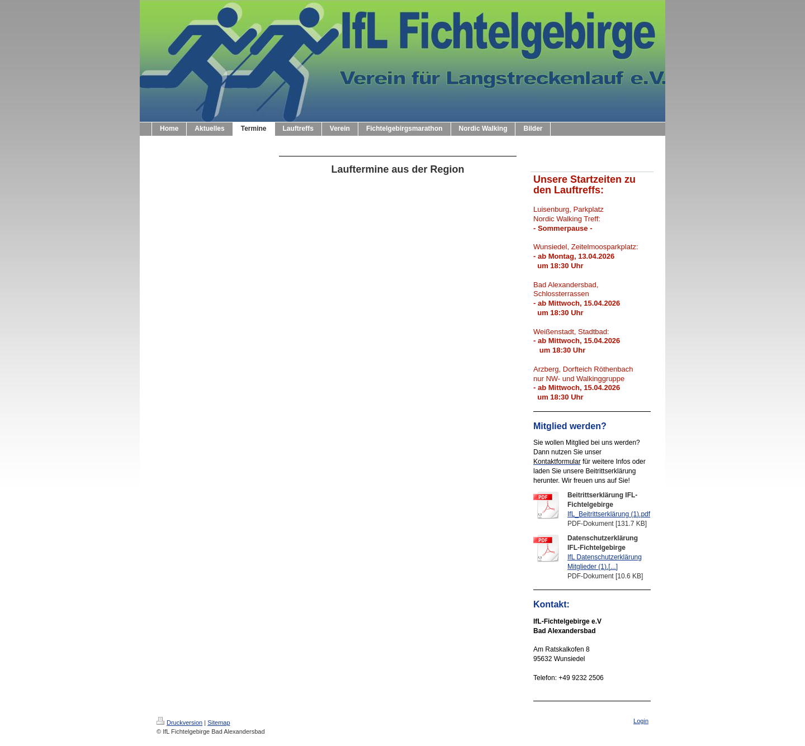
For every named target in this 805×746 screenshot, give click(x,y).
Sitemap (218, 722)
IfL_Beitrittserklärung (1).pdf (608, 514)
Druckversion (179, 722)
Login (640, 721)
